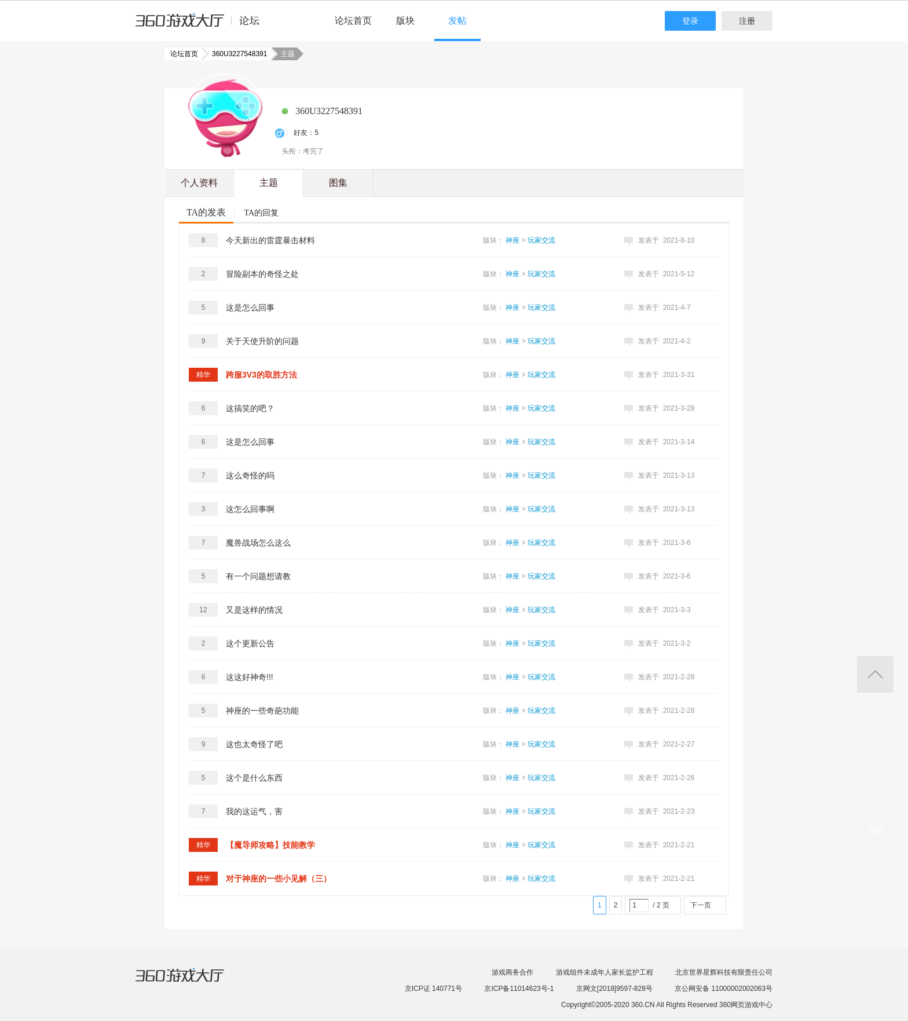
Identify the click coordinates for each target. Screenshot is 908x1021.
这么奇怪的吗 (250, 475)
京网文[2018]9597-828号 (614, 989)
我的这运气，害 (254, 811)
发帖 (457, 20)
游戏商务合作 (512, 972)
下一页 (700, 905)
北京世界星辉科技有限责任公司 (723, 972)
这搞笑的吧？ (250, 408)
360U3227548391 (236, 53)
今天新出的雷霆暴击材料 (270, 240)
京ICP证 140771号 (433, 989)
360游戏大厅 (192, 982)
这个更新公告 (250, 643)
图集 (338, 183)
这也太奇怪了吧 (254, 744)
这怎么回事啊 (250, 509)
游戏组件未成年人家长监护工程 (604, 972)
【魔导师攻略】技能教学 (270, 845)
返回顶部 (875, 674)
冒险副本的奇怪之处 (262, 274)
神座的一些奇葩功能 (262, 710)
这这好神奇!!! (249, 677)
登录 (690, 20)
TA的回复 (261, 212)
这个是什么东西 (254, 777)
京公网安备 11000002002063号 (723, 989)
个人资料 (199, 183)
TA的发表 (206, 212)
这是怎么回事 (250, 307)
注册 (747, 20)
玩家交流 (541, 240)
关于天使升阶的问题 (262, 341)
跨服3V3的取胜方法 (261, 374)
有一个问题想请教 (258, 576)
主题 (268, 183)
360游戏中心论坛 (202, 25)
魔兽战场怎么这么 (258, 542)
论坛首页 (353, 20)
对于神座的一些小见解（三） (278, 878)
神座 (512, 240)
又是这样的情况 (254, 609)
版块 (405, 20)
